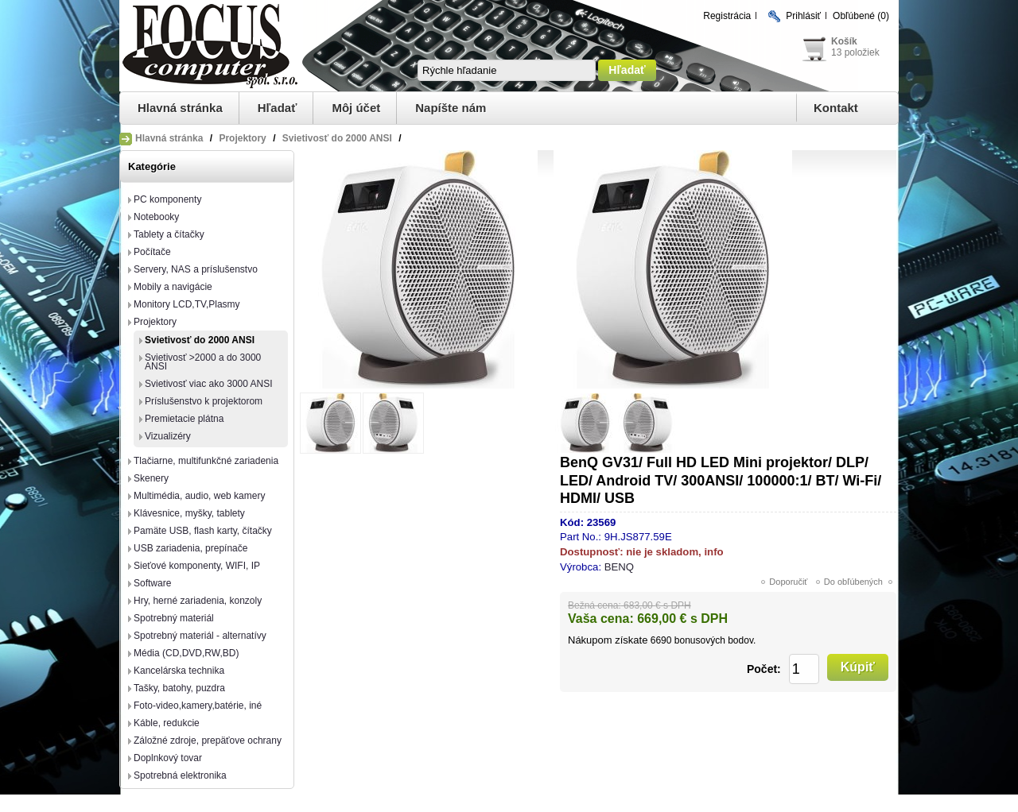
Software (152, 583)
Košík (844, 41)
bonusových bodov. (715, 640)
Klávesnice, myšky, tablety (189, 513)
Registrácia (727, 15)
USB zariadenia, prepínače (190, 548)
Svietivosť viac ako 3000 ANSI (209, 383)
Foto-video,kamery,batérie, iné (198, 705)
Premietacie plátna (184, 418)
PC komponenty (167, 199)
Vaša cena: (601, 618)
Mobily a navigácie (173, 286)
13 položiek (855, 52)
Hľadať (277, 107)
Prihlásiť (803, 15)
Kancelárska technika (179, 670)
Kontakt (836, 107)
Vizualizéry (168, 436)
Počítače (152, 251)
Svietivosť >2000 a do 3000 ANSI (203, 362)
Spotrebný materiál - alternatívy (200, 635)
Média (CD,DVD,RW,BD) (186, 653)
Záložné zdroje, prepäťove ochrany (208, 740)
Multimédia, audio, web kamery (199, 495)
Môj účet (356, 107)
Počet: (764, 669)
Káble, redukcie (167, 723)
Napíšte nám (450, 107)
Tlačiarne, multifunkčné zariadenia (206, 460)
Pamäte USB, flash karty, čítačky (203, 530)
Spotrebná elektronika (180, 775)
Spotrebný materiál (174, 618)
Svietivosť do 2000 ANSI (199, 340)
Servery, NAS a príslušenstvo (196, 269)
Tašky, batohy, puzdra (179, 688)
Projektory (155, 321)
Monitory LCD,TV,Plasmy (187, 304)
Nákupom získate (607, 640)
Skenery (151, 478)
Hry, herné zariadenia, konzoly (198, 600)
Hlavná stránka (180, 107)
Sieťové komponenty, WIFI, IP (197, 565)
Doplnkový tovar (168, 758)
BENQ (619, 567)
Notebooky (156, 216)
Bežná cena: (594, 605)
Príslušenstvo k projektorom (203, 401)
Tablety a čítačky (169, 234)
